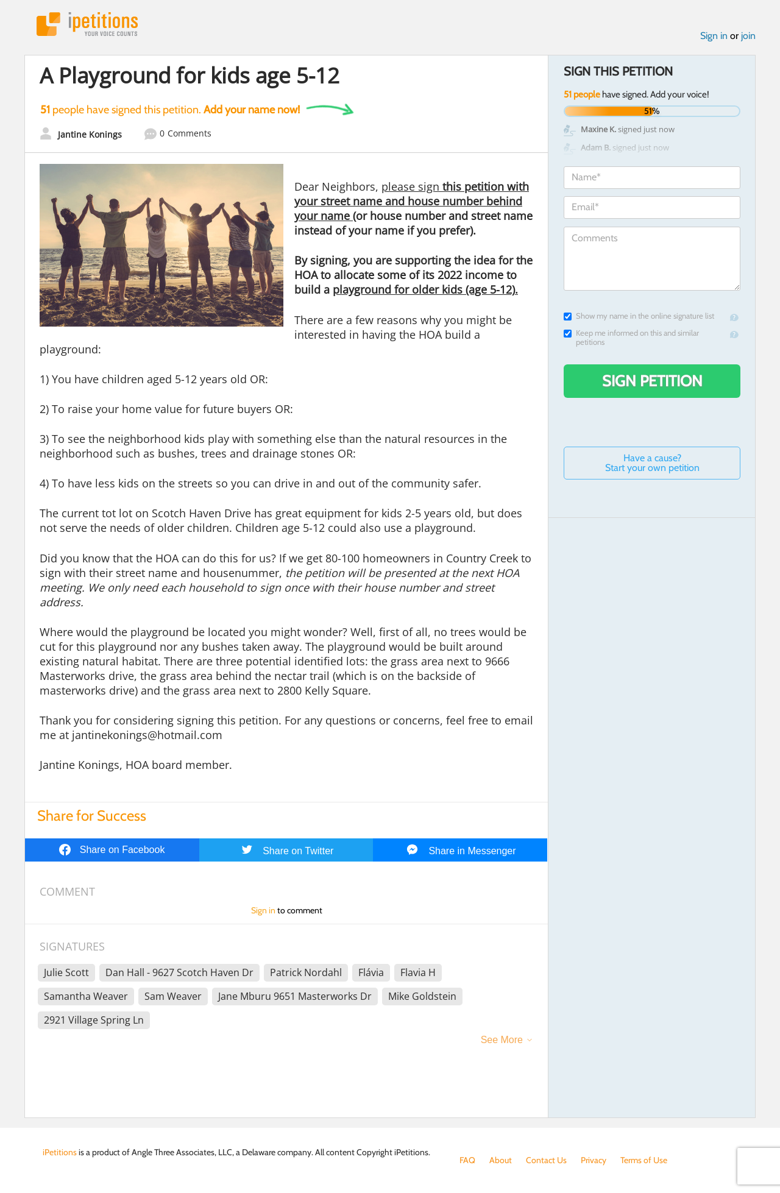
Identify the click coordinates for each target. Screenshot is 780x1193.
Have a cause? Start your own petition (652, 462)
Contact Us (546, 1160)
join (748, 35)
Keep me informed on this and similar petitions (631, 337)
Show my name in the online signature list (639, 315)
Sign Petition (652, 381)
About (500, 1160)
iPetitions (87, 24)
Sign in (714, 35)
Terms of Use (643, 1160)
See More (502, 1040)
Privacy (593, 1160)
